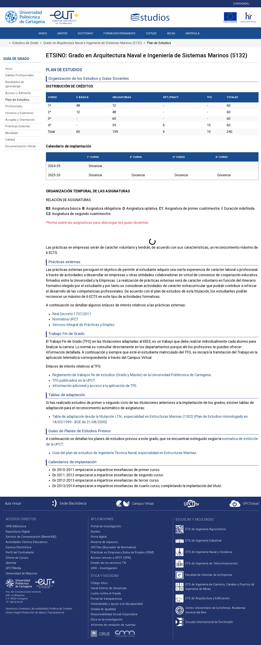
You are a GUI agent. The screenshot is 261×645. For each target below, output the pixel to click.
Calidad (10, 139)
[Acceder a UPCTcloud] (244, 503)
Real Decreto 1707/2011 (71, 314)
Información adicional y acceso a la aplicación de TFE (94, 386)
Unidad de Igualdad (103, 609)
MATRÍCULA (193, 33)
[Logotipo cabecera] (151, 17)
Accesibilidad (40, 608)
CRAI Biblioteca (16, 526)
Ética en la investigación (107, 619)
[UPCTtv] (191, 503)
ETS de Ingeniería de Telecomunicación (211, 563)
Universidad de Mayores (21, 573)
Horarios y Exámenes (19, 113)
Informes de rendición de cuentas (113, 625)
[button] (210, 31)
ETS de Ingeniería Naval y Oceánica (208, 552)
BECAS (171, 33)
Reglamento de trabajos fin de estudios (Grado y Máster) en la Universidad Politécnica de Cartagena (131, 375)
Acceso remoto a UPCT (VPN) (111, 558)
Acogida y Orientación (20, 120)
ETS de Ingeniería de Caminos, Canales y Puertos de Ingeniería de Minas (219, 587)
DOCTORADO (85, 33)
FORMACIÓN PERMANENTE (120, 33)
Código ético (99, 583)
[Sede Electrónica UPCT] (68, 503)
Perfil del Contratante (20, 552)
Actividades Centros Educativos (27, 542)
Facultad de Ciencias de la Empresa (208, 575)
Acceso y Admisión (18, 93)
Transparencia (56, 612)
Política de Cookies (61, 608)
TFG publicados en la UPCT (73, 380)
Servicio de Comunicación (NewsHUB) (31, 537)
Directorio (11, 608)
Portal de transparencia (106, 599)
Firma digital (99, 537)
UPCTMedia (13, 568)
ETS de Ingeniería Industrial (203, 540)
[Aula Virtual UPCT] (11, 503)
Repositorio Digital (18, 531)
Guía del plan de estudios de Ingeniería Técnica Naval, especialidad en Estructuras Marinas (124, 453)
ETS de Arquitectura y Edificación (207, 598)
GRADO (42, 33)
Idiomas (11, 563)
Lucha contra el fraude (106, 593)
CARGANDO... (242, 3)
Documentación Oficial (20, 146)
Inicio (8, 69)
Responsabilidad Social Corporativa (114, 614)
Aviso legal (13, 612)
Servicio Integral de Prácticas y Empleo (83, 325)
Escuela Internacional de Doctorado (209, 622)
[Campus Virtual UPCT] (135, 503)
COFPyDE (151, 33)
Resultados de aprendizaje (14, 84)
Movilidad (11, 133)
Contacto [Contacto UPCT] (24, 608)
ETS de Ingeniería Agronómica (205, 529)
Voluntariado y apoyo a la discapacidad (117, 604)
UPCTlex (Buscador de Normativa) (113, 547)
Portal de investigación (106, 526)
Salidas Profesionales (19, 75)
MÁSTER (62, 33)
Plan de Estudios (17, 100)
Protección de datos (34, 612)
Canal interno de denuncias (109, 588)
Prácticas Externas (17, 126)
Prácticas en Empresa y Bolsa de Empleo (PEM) (122, 552)
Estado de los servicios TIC (108, 563)
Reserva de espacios (104, 542)
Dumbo (95, 531)
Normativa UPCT (65, 319)
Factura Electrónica (18, 547)
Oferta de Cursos (17, 558)
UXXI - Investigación (104, 568)
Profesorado (13, 106)
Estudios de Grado (25, 43)
